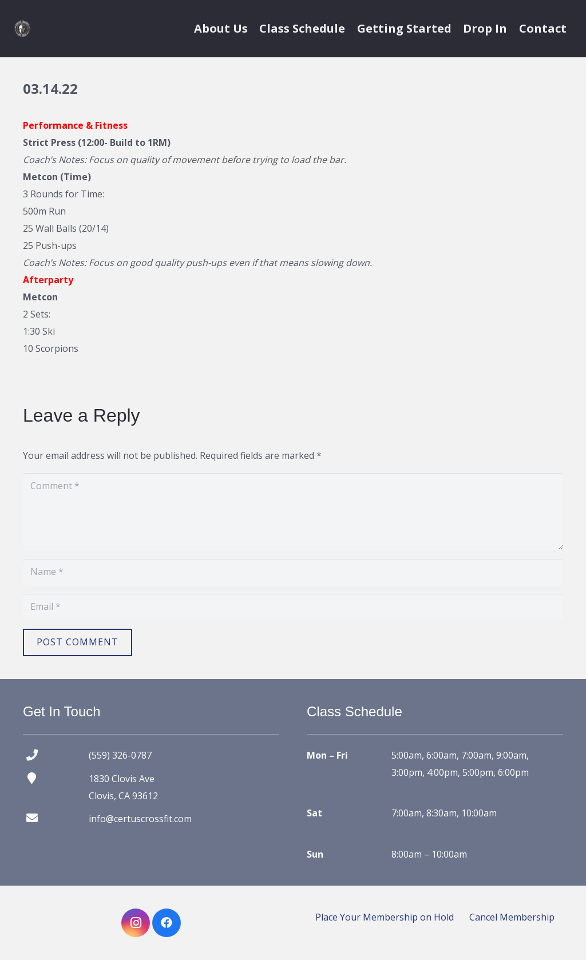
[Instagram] (135, 923)
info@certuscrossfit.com (140, 818)
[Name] (293, 572)
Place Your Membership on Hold (384, 917)
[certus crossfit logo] (22, 28)
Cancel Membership (512, 917)
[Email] (293, 607)
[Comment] (293, 511)
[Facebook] (166, 923)
